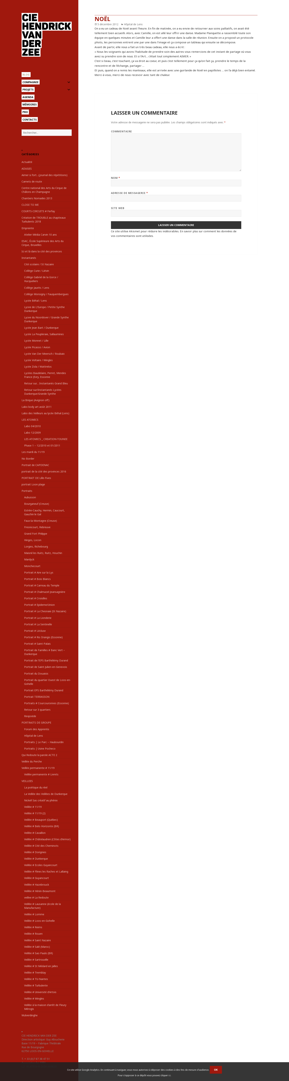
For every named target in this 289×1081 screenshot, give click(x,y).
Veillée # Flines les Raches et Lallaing (46, 871)
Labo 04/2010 (32, 426)
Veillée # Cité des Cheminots (41, 845)
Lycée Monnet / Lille (36, 340)
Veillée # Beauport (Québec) (41, 819)
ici (169, 1075)
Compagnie (30, 82)
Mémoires (29, 104)
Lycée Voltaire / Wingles (38, 360)
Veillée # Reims (33, 927)
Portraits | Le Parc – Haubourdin (44, 742)
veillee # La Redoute (36, 897)
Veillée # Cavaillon (35, 833)
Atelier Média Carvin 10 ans (40, 234)
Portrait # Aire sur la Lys (38, 572)
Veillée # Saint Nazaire (37, 940)
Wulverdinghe (30, 1015)
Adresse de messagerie (129, 193)
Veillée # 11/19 (33, 807)
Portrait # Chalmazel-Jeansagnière (44, 592)
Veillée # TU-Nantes (36, 979)
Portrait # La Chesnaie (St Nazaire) (45, 611)
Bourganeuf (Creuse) (36, 503)
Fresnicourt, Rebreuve (37, 527)
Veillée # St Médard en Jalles (41, 966)
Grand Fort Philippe (35, 533)
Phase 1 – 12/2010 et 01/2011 (42, 445)
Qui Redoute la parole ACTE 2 (39, 755)
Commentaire (121, 131)
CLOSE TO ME (30, 204)
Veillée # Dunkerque (36, 858)
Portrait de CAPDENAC (35, 465)
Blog (25, 74)
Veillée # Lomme (34, 914)
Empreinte (28, 228)
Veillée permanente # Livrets (41, 774)
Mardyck (29, 559)
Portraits (27, 491)
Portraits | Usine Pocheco (39, 748)
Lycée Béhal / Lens (35, 300)
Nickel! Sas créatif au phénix (41, 800)
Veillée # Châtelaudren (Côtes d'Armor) (47, 839)
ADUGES (27, 168)
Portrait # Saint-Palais (37, 643)
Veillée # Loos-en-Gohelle (39, 920)
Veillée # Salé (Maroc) (37, 946)
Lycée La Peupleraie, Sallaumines (44, 334)
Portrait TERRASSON (36, 696)
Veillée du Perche (32, 761)
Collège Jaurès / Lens (36, 287)
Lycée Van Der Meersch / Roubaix (44, 353)
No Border (28, 458)
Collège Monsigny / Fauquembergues (46, 294)
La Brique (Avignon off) (35, 400)
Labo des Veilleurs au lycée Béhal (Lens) (45, 413)
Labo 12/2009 (32, 432)
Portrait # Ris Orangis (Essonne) (43, 637)
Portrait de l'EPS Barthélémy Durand (46, 660)
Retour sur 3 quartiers (37, 709)
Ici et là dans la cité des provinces (42, 251)
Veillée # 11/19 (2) (35, 813)
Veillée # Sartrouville (36, 959)
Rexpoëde (30, 716)
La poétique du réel (35, 787)
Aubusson (30, 497)
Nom (115, 178)
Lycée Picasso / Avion (37, 347)
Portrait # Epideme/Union (39, 604)
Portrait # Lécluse (35, 630)
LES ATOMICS (30, 419)
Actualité (27, 162)
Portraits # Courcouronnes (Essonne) (46, 703)
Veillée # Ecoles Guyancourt (40, 865)
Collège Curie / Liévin (36, 270)
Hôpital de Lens (33, 735)
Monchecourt (32, 566)
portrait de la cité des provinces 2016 (44, 471)
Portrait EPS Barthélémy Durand (43, 690)
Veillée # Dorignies (35, 852)
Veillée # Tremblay (35, 972)
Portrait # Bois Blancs (37, 579)
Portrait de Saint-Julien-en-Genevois (45, 667)
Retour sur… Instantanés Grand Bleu (46, 383)
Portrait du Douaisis (36, 673)
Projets (28, 89)
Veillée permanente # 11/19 (38, 768)
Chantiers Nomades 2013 (37, 198)
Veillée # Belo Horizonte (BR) (41, 826)
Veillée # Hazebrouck (36, 884)
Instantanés (29, 258)
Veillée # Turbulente (36, 985)
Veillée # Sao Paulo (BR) (38, 953)
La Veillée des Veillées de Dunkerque (45, 794)
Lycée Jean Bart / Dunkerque (41, 327)
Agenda (27, 97)
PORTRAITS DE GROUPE (36, 722)
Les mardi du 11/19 (33, 452)
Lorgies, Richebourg (36, 546)
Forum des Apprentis (36, 729)
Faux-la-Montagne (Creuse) (40, 520)
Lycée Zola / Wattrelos (38, 366)
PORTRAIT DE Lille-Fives (36, 478)
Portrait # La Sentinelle (38, 624)
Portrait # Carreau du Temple (41, 585)
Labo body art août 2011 (37, 407)
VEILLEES (27, 781)
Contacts (29, 119)
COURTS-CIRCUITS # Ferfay (38, 211)
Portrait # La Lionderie (37, 618)
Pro (25, 112)
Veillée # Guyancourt (36, 878)
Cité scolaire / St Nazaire (39, 264)
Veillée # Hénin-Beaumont (39, 891)
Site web (117, 208)
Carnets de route (32, 181)
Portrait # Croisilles (35, 598)
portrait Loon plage (33, 484)
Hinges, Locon (32, 540)
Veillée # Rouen (33, 933)
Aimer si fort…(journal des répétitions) (44, 175)
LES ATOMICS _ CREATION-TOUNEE (45, 439)
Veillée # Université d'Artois (40, 992)
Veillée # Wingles (34, 998)
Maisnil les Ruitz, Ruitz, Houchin (43, 553)
